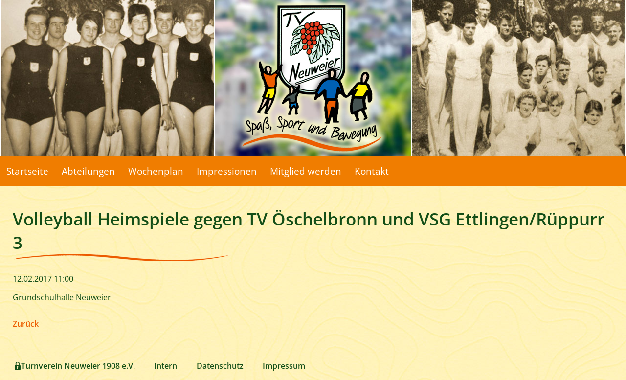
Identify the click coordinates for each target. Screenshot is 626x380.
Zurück (26, 323)
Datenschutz (220, 365)
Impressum (284, 365)
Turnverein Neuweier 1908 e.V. (78, 365)
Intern (165, 365)
